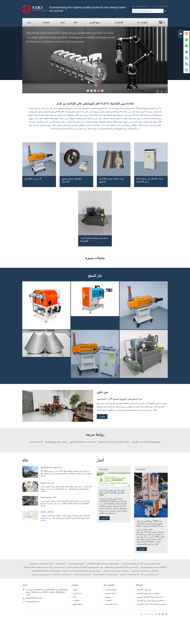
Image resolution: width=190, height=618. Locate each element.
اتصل (24, 585)
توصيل (75, 590)
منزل (29, 22)
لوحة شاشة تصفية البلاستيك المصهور (150, 597)
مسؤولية (108, 597)
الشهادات (76, 600)
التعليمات (108, 600)
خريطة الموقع (78, 604)
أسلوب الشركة (110, 593)
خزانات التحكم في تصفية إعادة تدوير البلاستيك (153, 600)
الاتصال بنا (119, 22)
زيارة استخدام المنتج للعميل (51, 467)
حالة (75, 22)
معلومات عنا (143, 22)
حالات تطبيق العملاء (48, 497)
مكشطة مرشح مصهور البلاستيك (148, 593)
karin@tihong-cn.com (142, 6)
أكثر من (104, 518)
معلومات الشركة (111, 590)
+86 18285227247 (161, 6)
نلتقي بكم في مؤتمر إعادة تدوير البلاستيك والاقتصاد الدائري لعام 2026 (111, 492)
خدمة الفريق (77, 593)
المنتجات (46, 22)
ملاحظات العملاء (47, 512)
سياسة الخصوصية (111, 604)
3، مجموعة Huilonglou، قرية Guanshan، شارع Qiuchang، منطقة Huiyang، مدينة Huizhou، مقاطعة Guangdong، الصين (47, 592)
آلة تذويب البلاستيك (143, 590)
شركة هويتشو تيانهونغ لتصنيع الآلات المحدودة (119, 399)
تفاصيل (102, 416)
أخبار (62, 22)
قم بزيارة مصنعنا (47, 483)
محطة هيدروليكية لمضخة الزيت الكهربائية (151, 604)
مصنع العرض (95, 22)
